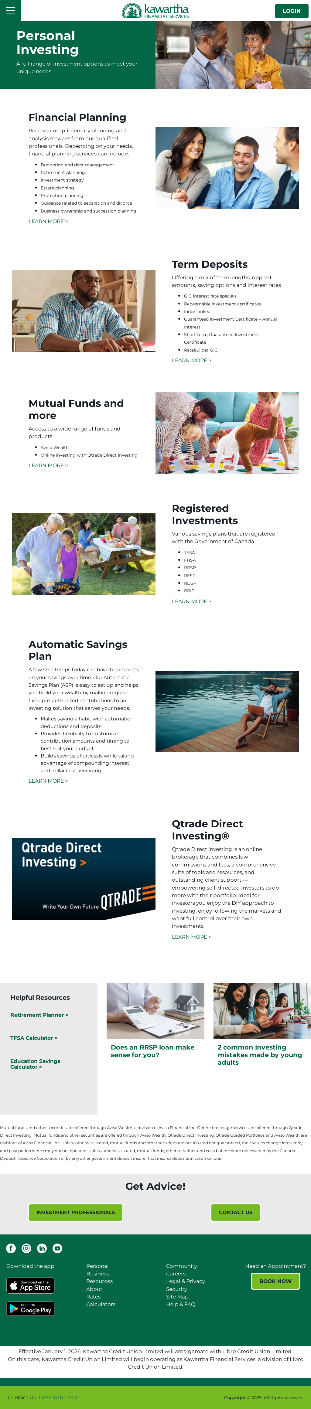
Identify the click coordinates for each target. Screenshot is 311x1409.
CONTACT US (235, 1212)
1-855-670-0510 (57, 1397)
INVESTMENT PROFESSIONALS (75, 1212)
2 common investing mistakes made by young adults (260, 1054)
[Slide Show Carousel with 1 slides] (155, 1218)
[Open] (10, 10)
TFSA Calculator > (33, 1038)
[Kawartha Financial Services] (155, 10)
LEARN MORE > (48, 221)
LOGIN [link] (292, 11)
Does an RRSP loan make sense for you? (152, 1051)
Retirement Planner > (39, 1015)
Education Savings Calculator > (35, 1064)
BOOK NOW (275, 1281)
